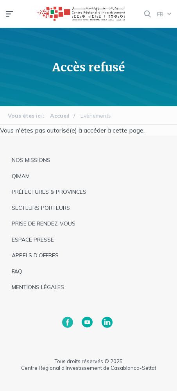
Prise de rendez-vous (43, 223)
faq (17, 271)
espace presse (33, 239)
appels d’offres (35, 255)
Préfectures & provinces (49, 191)
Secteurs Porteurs (41, 207)
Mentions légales (38, 287)
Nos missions (31, 160)
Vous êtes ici (25, 115)
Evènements (95, 115)
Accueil (60, 115)
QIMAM (21, 176)
